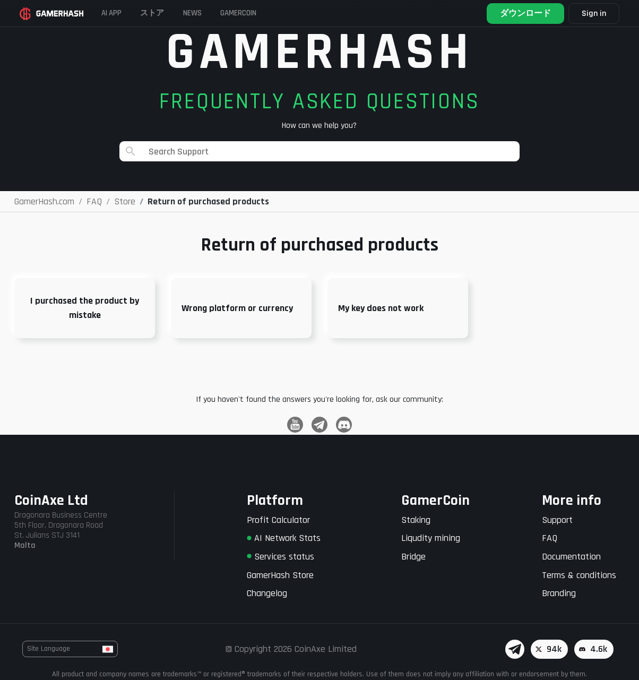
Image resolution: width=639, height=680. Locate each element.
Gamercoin (272, 13)
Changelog (267, 593)
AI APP (118, 13)
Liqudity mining (430, 538)
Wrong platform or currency (237, 308)
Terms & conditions (579, 575)
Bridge (413, 556)
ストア (167, 13)
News (215, 13)
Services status (280, 556)
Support (557, 520)
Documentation (571, 556)
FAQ (549, 538)
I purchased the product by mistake (84, 308)
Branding (559, 593)
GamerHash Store (280, 575)
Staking (415, 520)
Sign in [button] (592, 13)
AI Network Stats (284, 538)
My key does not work (381, 308)
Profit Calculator (278, 520)
